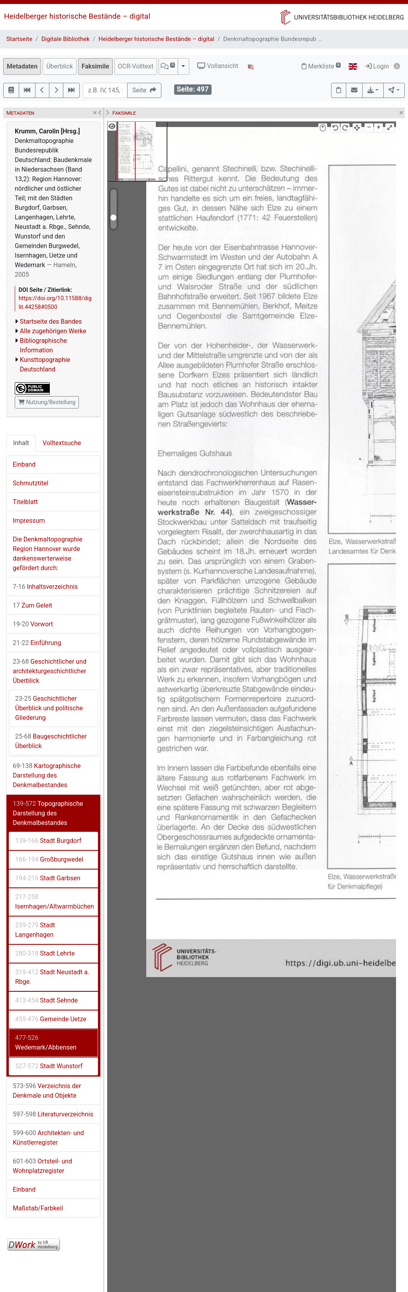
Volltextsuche (62, 443)
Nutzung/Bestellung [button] (46, 402)
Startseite (19, 39)
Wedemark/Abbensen (45, 1042)
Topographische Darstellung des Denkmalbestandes (48, 813)
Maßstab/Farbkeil (38, 1208)
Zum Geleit (32, 605)
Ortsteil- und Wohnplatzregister (42, 1166)
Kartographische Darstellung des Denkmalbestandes (47, 775)
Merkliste (321, 66)
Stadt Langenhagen (35, 929)
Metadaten (22, 66)
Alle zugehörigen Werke (53, 331)
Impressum (29, 520)
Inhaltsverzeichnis (45, 586)
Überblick (59, 66)
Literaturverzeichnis (53, 1114)
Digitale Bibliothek (65, 39)
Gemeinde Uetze (50, 1019)
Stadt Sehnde (46, 1000)
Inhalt (21, 443)
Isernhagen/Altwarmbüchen (54, 901)
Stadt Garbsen (47, 878)
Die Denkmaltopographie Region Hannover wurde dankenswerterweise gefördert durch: (47, 554)
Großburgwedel (49, 859)
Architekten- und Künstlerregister (48, 1137)
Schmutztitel (30, 483)
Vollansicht (217, 66)
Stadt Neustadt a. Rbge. (52, 976)
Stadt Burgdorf (48, 840)
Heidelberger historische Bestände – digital (77, 16)
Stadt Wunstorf (48, 1066)
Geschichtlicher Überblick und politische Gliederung (49, 708)
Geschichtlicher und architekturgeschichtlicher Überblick (49, 671)
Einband (24, 464)
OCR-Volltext (135, 66)
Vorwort (33, 624)
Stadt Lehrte (45, 953)
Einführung (37, 643)
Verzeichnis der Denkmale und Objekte (47, 1090)
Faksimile (95, 66)
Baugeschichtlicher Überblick (51, 741)
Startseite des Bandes (51, 321)
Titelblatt (25, 502)
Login (377, 66)
